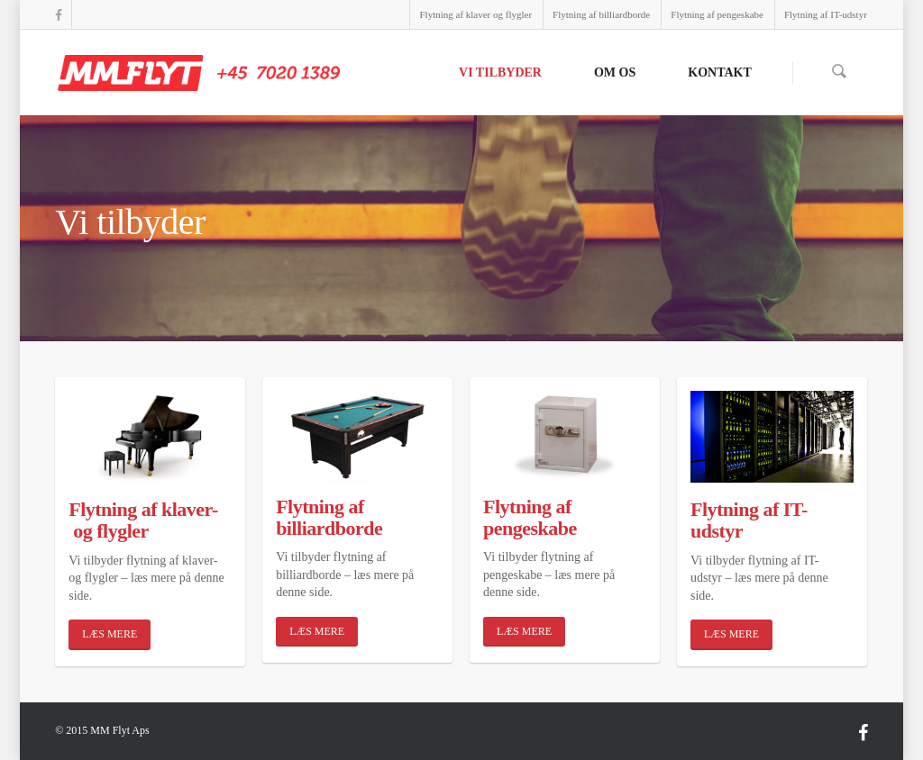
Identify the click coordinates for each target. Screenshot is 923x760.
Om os (614, 72)
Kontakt (720, 72)
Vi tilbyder (500, 72)
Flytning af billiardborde (601, 14)
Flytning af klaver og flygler (475, 14)
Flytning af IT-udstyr (825, 14)
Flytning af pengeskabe (717, 14)
